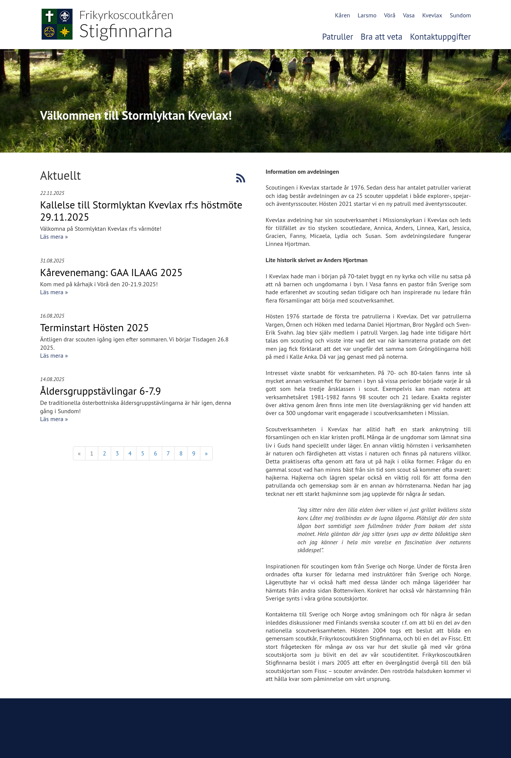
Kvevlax (432, 15)
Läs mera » (54, 236)
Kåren (342, 15)
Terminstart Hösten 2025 (94, 327)
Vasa (409, 15)
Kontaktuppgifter (440, 36)
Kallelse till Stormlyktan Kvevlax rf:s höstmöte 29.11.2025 (141, 211)
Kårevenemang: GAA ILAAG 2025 (111, 272)
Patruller (337, 36)
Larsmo (367, 15)
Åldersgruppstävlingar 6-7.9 (100, 391)
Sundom (460, 15)
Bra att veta (381, 36)
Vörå (389, 15)
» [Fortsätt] (206, 453)
